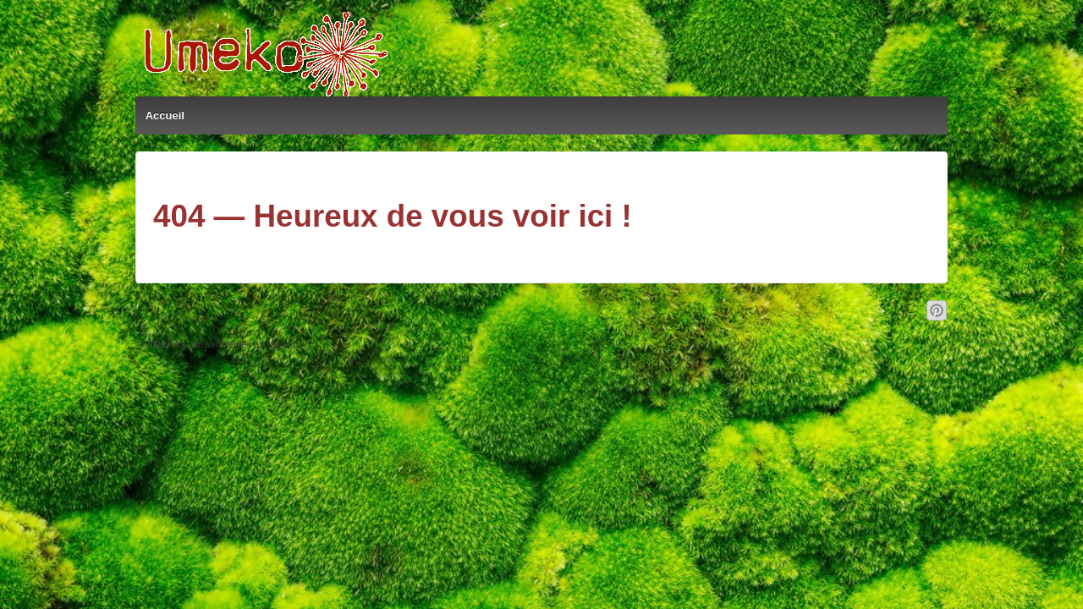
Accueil (165, 115)
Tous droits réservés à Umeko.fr (233, 344)
